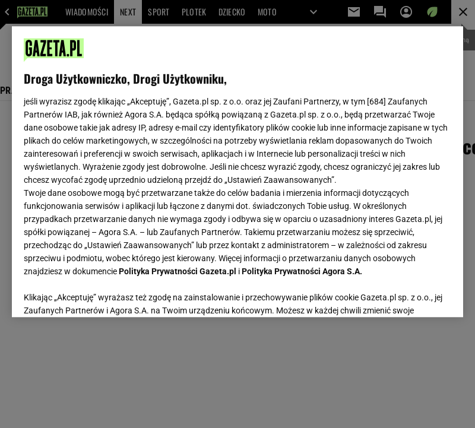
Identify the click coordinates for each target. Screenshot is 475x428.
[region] (237, 171)
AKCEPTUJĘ (411, 294)
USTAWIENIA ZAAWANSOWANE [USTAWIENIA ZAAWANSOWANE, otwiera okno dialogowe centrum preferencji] (101, 293)
